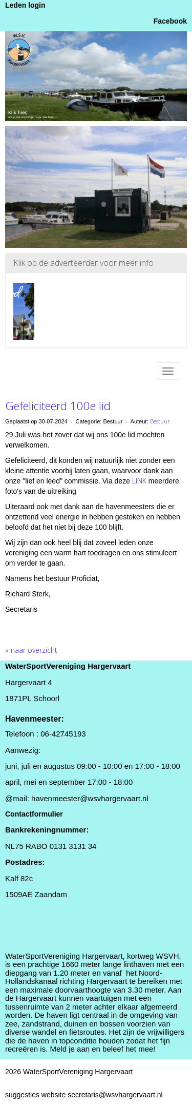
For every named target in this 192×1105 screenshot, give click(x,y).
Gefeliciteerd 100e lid (58, 405)
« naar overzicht (31, 650)
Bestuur (160, 421)
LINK (140, 481)
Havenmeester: (34, 718)
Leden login (25, 5)
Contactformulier (34, 814)
